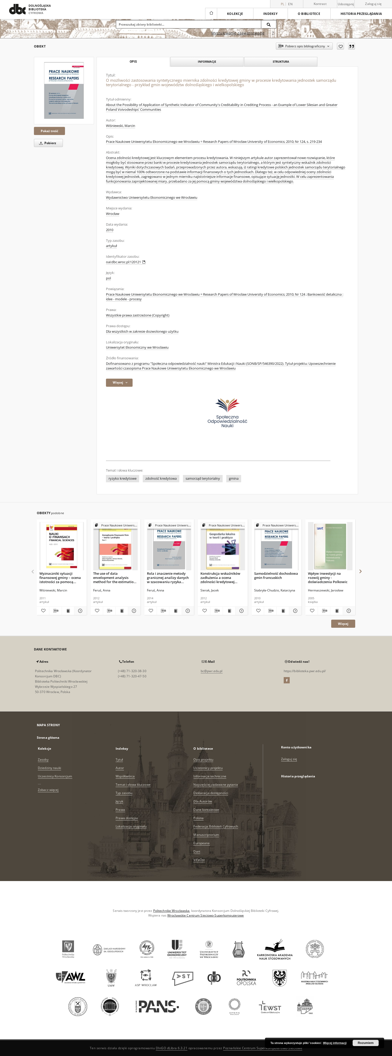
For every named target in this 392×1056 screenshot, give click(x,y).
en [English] (290, 4)
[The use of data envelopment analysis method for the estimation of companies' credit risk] (115, 546)
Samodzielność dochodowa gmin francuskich (276, 575)
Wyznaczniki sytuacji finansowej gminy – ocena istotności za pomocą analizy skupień (60, 577)
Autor (120, 768)
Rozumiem (366, 1043)
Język (119, 801)
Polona (198, 818)
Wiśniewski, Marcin (120, 126)
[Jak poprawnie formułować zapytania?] (273, 33)
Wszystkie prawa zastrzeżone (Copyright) (137, 315)
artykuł (111, 246)
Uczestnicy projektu (207, 768)
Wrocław (112, 214)
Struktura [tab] (281, 61)
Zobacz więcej (48, 790)
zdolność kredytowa (161, 478)
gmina (234, 478)
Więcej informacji (335, 1043)
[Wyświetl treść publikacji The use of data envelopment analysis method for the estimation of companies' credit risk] (122, 610)
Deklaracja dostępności (210, 793)
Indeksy (270, 13)
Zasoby (43, 759)
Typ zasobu (124, 793)
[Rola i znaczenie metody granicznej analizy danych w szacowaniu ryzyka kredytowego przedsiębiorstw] (169, 546)
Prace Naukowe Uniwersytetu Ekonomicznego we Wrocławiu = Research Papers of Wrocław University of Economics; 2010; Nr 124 (205, 294)
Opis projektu (203, 759)
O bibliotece (309, 13)
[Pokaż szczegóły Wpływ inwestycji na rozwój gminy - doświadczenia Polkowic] (348, 610)
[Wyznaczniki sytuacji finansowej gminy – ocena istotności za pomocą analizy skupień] (62, 546)
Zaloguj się (373, 4)
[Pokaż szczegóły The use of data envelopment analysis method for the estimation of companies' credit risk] (133, 610)
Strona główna (48, 737)
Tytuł (119, 759)
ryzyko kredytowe (122, 478)
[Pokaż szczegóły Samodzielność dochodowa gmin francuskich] (294, 610)
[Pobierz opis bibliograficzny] (55, 610)
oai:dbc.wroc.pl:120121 (126, 262)
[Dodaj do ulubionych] (340, 46)
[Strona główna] (211, 13)
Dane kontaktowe (206, 809)
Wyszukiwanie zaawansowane (238, 33)
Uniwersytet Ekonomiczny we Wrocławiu (137, 347)
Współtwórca (125, 776)
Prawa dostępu (127, 818)
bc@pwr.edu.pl (212, 671)
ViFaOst (199, 860)
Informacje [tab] (207, 61)
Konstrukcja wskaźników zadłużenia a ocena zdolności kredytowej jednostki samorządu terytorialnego (220, 577)
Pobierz (46, 143)
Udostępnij (346, 4)
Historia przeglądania (361, 13)
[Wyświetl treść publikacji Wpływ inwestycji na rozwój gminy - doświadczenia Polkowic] (336, 610)
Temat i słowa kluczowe (133, 784)
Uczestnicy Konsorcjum (55, 776)
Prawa (120, 809)
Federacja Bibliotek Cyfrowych (215, 826)
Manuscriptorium (206, 834)
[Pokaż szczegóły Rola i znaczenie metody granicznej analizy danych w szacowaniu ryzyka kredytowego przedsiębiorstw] (187, 610)
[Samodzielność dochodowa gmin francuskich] (276, 546)
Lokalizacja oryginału (131, 826)
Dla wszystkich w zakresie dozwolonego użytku (142, 331)
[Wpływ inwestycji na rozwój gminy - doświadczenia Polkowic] (330, 546)
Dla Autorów (202, 801)
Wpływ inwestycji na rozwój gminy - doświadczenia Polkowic (327, 577)
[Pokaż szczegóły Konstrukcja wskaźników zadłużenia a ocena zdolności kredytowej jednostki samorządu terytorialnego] (241, 610)
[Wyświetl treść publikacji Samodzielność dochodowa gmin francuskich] (283, 610)
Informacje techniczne (209, 776)
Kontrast (320, 4)
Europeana (201, 843)
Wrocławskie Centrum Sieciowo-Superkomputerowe (205, 915)
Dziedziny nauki (49, 768)
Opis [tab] (133, 61)
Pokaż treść (49, 131)
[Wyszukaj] (268, 24)
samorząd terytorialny (203, 478)
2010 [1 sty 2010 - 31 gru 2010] (109, 230)
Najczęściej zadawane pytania (215, 784)
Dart (196, 851)
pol (108, 278)
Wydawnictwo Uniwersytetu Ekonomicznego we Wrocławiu (151, 197)
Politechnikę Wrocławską (171, 910)
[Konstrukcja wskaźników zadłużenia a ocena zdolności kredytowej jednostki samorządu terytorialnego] (223, 546)
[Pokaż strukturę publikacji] (115, 525)
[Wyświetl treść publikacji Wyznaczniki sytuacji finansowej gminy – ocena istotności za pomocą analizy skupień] (68, 610)
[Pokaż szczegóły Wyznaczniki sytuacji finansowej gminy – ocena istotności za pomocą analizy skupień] (80, 610)
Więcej (343, 623)
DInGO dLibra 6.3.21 (172, 1048)
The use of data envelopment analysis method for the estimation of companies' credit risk (114, 577)
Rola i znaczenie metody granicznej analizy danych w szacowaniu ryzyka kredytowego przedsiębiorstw (168, 577)
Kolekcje (235, 13)
